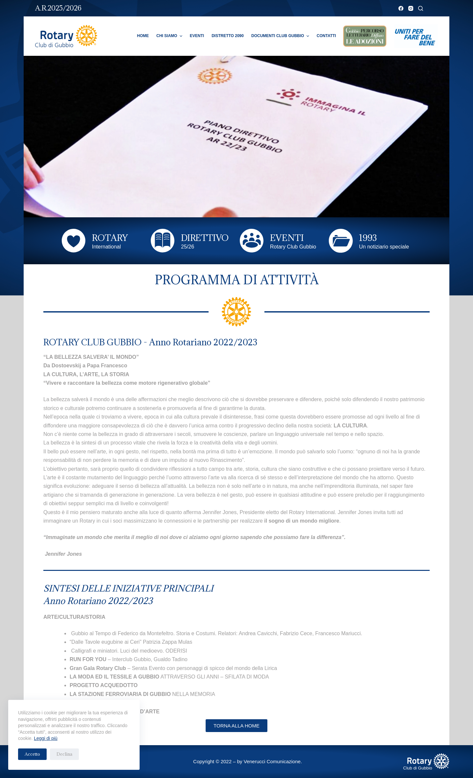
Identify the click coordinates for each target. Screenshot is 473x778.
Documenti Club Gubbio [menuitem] (281, 36)
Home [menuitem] (143, 35)
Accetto (32, 754)
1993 (368, 237)
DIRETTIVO (205, 237)
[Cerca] (420, 8)
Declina (64, 754)
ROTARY (110, 237)
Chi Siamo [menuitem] (170, 36)
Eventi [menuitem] (197, 35)
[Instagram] (410, 8)
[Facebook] (400, 8)
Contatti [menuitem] (326, 35)
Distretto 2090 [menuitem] (228, 35)
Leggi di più (45, 738)
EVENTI (287, 237)
